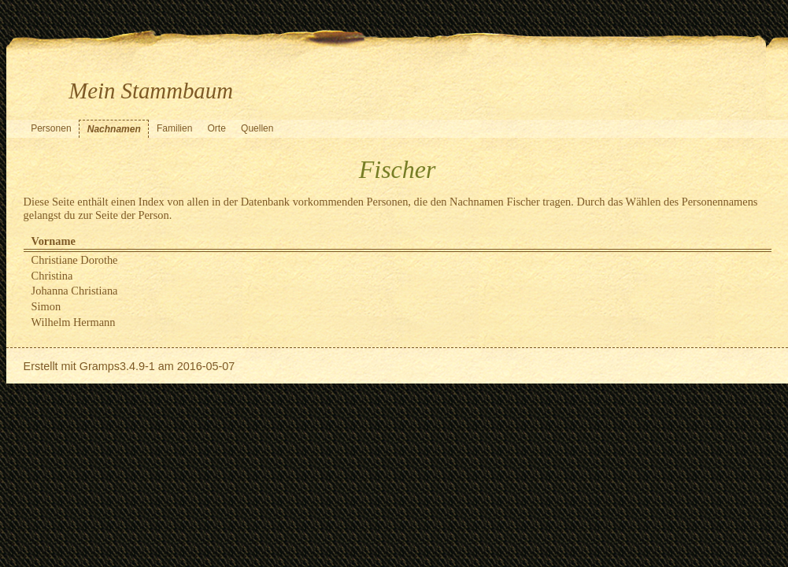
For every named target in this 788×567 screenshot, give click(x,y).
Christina (52, 275)
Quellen (257, 128)
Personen (51, 128)
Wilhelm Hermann (73, 322)
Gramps (100, 366)
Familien (174, 128)
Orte (217, 128)
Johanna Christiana (74, 290)
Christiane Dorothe (74, 260)
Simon (46, 306)
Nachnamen (114, 129)
